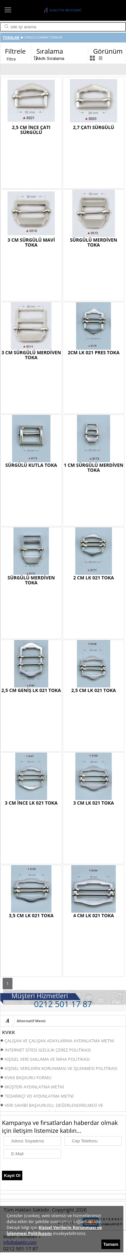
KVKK (8, 1032)
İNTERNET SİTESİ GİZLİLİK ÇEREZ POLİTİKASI (48, 1050)
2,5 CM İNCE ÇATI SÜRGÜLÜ (31, 130)
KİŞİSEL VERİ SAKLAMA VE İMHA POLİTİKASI (47, 1059)
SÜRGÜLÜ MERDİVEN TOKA (93, 242)
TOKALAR (11, 37)
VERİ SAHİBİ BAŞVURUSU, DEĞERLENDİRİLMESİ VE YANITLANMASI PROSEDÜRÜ (51, 1106)
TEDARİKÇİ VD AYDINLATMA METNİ (39, 1096)
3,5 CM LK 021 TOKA (31, 915)
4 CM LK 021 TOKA (93, 915)
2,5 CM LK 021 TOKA (93, 690)
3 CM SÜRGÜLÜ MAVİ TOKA (31, 242)
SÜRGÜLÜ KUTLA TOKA (31, 465)
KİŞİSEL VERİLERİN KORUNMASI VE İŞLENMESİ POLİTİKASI (61, 1068)
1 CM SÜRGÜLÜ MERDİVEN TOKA (93, 467)
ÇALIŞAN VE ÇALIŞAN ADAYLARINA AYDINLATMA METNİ (59, 1041)
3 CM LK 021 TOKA (93, 802)
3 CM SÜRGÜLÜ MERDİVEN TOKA (31, 355)
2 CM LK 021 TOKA (93, 577)
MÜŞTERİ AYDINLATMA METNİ (34, 1087)
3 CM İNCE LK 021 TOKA (31, 802)
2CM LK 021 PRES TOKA (93, 352)
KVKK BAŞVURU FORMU (28, 1078)
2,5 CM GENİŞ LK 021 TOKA (31, 690)
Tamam (110, 1244)
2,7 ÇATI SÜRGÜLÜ (93, 127)
